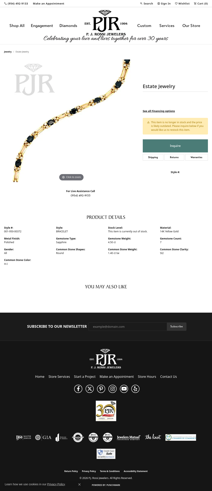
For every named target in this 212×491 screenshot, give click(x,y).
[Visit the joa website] (61, 437)
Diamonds (68, 25)
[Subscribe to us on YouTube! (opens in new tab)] (124, 389)
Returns (174, 157)
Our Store (191, 25)
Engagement (42, 25)
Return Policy (71, 471)
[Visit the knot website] (153, 437)
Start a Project (84, 376)
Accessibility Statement (136, 471)
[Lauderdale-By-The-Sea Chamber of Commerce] (180, 437)
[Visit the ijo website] (23, 437)
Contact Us (168, 376)
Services (166, 25)
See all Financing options (159, 111)
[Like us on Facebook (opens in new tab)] (78, 389)
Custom (144, 25)
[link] (16, 3)
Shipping (153, 157)
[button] (146, 3)
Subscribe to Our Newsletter (57, 326)
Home (40, 376)
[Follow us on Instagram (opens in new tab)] (112, 389)
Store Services (59, 376)
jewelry (8, 51)
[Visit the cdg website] (93, 437)
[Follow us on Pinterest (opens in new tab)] (101, 389)
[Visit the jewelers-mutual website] (128, 437)
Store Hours (147, 376)
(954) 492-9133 (80, 195)
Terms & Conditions (110, 471)
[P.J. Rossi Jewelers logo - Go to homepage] (106, 25)
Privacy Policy (89, 471)
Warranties (196, 157)
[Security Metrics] (106, 454)
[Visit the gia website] (43, 437)
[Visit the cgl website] (108, 437)
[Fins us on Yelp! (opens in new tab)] (135, 389)
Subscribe (176, 326)
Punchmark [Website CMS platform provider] (113, 485)
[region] (71, 120)
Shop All (17, 25)
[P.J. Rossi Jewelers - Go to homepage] (106, 358)
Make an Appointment (117, 376)
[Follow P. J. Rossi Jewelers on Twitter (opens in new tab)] (90, 389)
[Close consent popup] (79, 484)
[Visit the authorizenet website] (78, 437)
